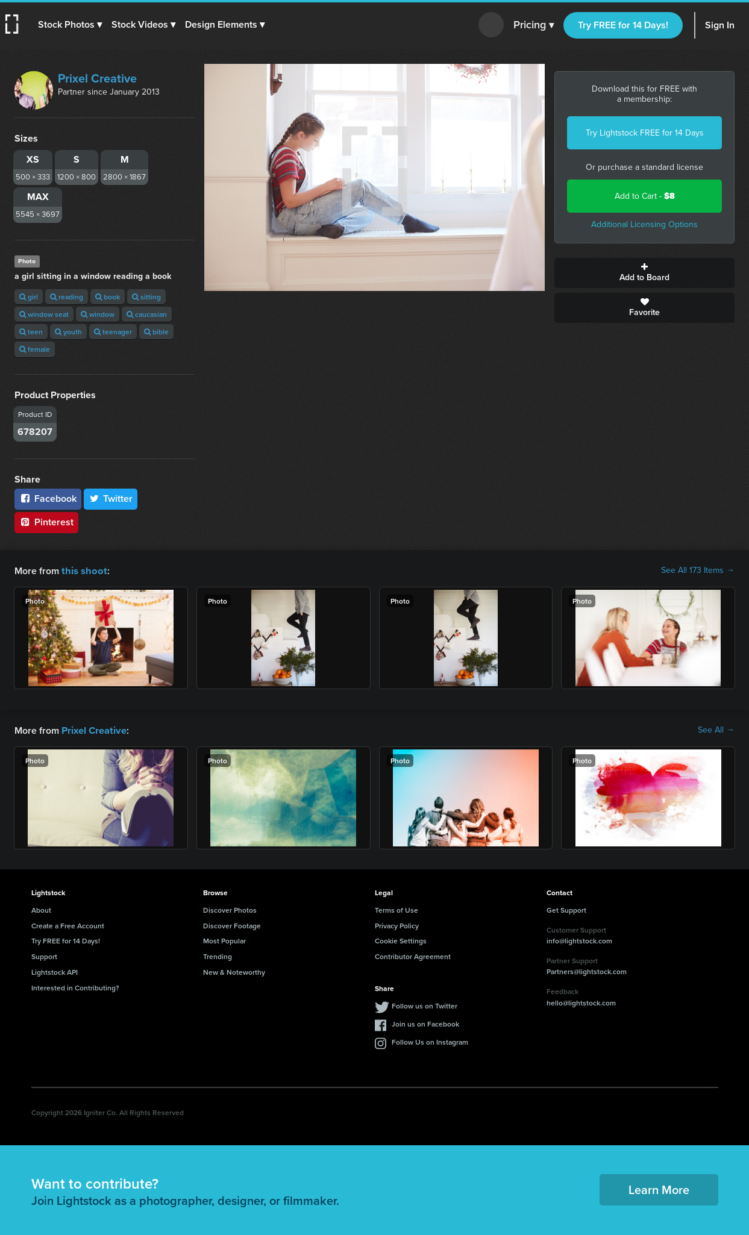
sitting (146, 297)
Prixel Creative (97, 78)
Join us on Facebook (425, 1023)
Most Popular (224, 939)
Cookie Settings (401, 939)
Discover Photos (230, 909)
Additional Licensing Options (644, 224)
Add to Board (644, 273)
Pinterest (46, 522)
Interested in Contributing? (75, 986)
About (41, 909)
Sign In (720, 25)
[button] (70, 24)
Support (44, 955)
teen (31, 332)
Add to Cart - (645, 196)
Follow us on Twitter (424, 1004)
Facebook (48, 498)
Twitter (111, 498)
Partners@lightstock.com (587, 970)
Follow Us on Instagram (430, 1041)
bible (156, 332)
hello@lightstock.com (581, 1001)
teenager (113, 332)
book (107, 297)
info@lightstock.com (579, 939)
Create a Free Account (67, 924)
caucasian (147, 314)
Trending (217, 955)
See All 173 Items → (698, 570)
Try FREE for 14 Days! (623, 25)
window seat (44, 314)
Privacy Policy (397, 924)
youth (68, 332)
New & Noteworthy (234, 971)
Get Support (566, 909)
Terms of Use (396, 909)
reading (66, 297)
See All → (716, 730)
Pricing (533, 25)
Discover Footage (232, 924)
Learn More (658, 1188)
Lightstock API (54, 971)
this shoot (82, 570)
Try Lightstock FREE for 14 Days (645, 133)
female (34, 349)
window (97, 314)
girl (28, 297)
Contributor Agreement (413, 955)
